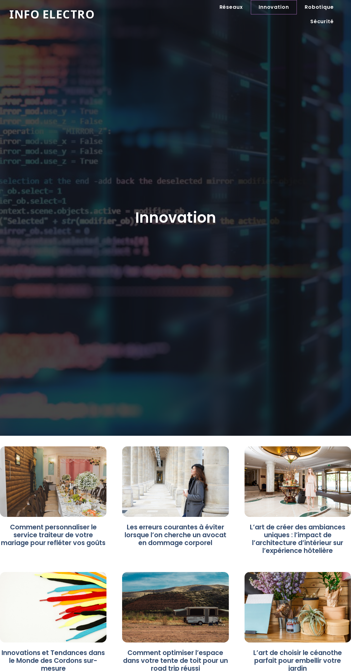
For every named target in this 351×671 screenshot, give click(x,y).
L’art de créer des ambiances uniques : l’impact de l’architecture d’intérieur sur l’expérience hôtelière (297, 539)
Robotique (319, 7)
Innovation (274, 7)
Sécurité (322, 21)
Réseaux (231, 7)
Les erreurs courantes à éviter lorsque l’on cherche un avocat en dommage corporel (175, 535)
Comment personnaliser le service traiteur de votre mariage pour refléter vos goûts (53, 535)
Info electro (52, 14)
